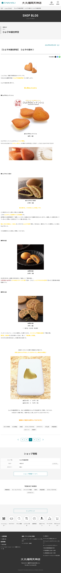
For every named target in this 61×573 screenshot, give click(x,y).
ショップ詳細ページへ (30, 474)
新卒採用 (4, 544)
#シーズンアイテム (16, 489)
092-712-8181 (30, 565)
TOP (2, 8)
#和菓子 (34, 429)
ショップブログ (8, 8)
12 (38, 439)
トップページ (30, 511)
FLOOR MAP (54, 463)
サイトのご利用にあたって (50, 538)
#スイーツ (27, 429)
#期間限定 (7, 489)
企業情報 (4, 536)
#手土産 (47, 426)
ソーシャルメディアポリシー (51, 545)
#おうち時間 (7, 426)
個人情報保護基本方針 (49, 548)
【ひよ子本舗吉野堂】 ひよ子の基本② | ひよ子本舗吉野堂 (27, 8)
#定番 (21, 426)
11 (34, 439)
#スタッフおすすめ (29, 426)
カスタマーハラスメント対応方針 (52, 555)
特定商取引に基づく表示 (50, 550)
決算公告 (4, 539)
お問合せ (46, 536)
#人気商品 (14, 426)
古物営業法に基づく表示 (50, 553)
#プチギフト (40, 426)
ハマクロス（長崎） (27, 543)
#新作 (35, 489)
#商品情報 (54, 426)
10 (30, 439)
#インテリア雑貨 (28, 489)
